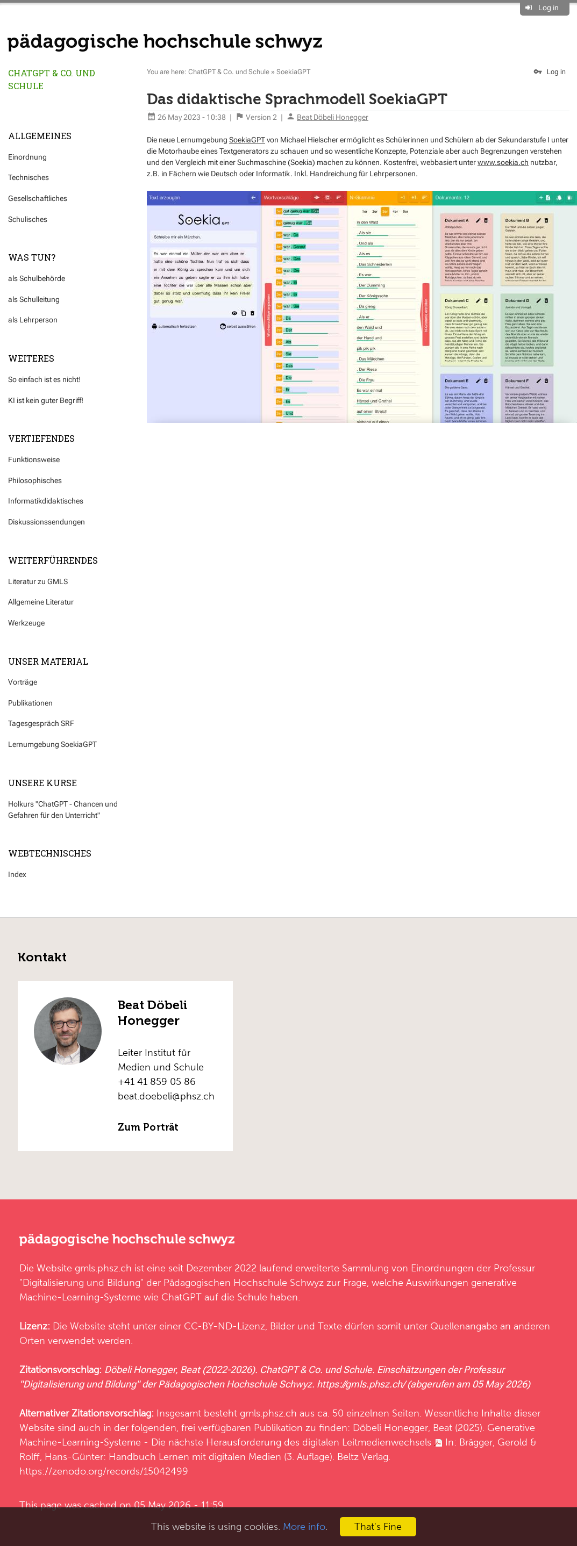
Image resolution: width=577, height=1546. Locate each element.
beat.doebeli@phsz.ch (166, 1096)
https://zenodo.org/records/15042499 (103, 1471)
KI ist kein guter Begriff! (45, 400)
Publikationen (30, 703)
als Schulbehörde (36, 278)
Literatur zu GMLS (38, 581)
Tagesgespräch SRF (41, 723)
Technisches (28, 177)
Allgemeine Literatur (41, 602)
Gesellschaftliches (37, 198)
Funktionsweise (34, 459)
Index (17, 874)
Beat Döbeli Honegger (332, 117)
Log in (548, 7)
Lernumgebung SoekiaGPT (52, 744)
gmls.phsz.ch (103, 1268)
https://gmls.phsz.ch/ (361, 1384)
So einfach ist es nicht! (44, 379)
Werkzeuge (26, 623)
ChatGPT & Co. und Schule (51, 79)
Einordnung (27, 157)
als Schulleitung (34, 299)
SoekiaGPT (293, 72)
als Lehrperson (33, 319)
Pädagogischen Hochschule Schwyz (243, 1282)
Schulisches (27, 219)
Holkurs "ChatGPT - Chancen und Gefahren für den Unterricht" (63, 809)
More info (304, 1526)
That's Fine (378, 1526)
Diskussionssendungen (46, 521)
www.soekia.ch (503, 162)
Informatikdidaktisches (45, 501)
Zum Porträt (148, 1127)
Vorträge (22, 682)
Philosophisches (35, 480)
